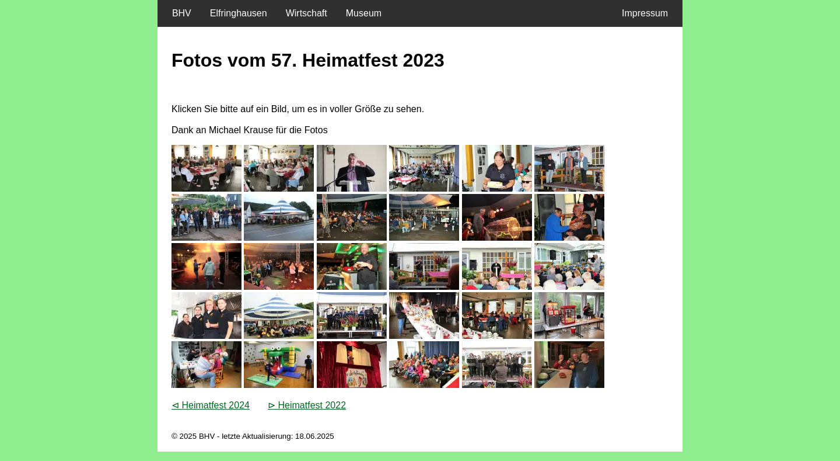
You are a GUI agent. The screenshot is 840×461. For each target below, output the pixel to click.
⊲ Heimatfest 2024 (211, 405)
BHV (179, 13)
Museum (364, 13)
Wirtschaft (306, 13)
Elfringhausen (238, 13)
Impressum (647, 13)
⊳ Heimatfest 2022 (307, 405)
